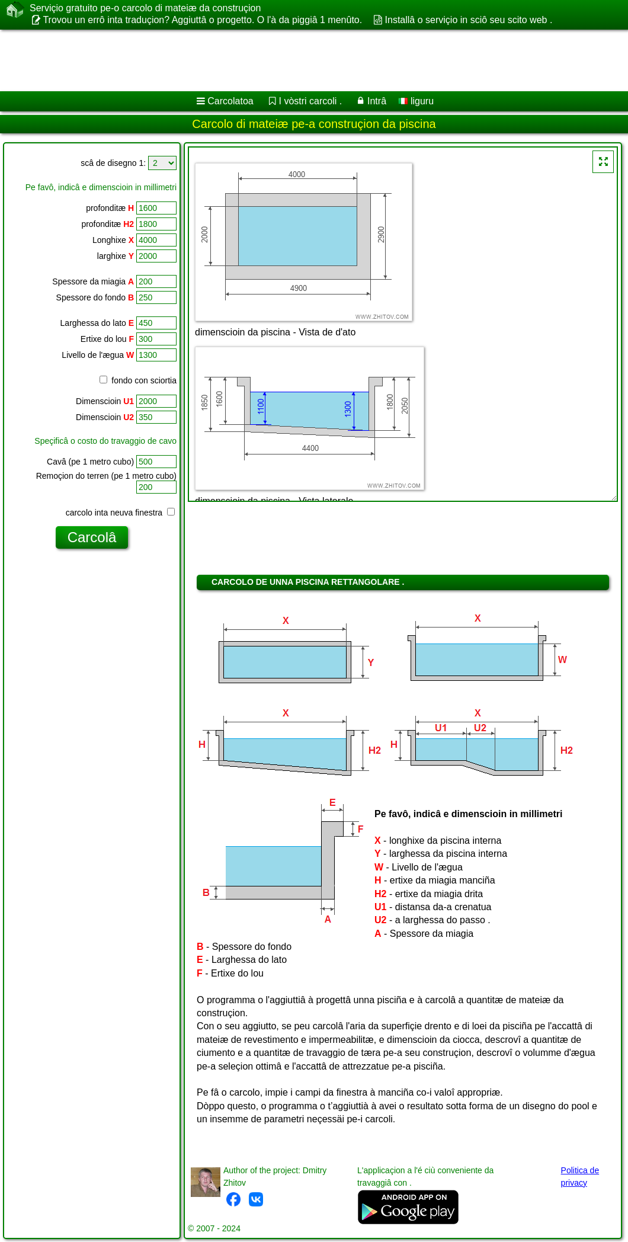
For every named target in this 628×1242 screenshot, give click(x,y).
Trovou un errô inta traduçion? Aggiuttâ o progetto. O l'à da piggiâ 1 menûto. (202, 20)
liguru (416, 101)
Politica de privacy (580, 1176)
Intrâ (376, 101)
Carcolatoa (230, 101)
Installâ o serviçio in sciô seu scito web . (469, 20)
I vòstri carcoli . (310, 101)
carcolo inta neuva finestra (120, 512)
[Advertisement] (302, 60)
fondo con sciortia (138, 380)
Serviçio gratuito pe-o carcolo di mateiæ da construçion (145, 8)
